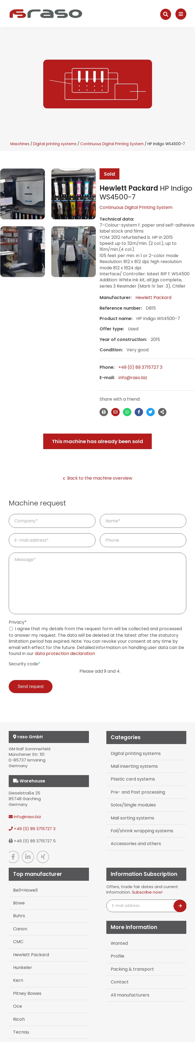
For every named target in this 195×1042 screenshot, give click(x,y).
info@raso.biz (133, 377)
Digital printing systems (54, 144)
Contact (120, 982)
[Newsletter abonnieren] (180, 906)
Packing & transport (132, 969)
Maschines (19, 144)
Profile (117, 956)
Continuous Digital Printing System (112, 144)
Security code (24, 664)
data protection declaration (65, 653)
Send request (31, 686)
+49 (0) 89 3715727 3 (140, 367)
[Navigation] (180, 14)
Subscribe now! (147, 892)
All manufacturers (130, 995)
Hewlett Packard (153, 297)
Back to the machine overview (97, 478)
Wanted (119, 943)
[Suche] (165, 14)
